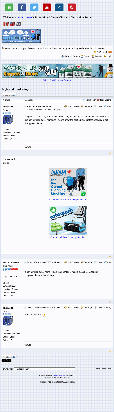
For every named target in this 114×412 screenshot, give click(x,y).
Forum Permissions (103, 369)
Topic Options (104, 100)
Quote (99, 106)
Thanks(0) (86, 106)
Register (99, 56)
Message (28, 100)
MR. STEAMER (12, 262)
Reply (108, 106)
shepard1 (9, 106)
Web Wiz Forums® (58, 375)
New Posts (102, 52)
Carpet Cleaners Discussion (33, 48)
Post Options (71, 106)
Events (85, 56)
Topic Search (89, 100)
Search (75, 56)
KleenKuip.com (25, 17)
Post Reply (9, 95)
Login (109, 56)
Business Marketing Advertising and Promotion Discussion (76, 48)
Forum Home (11, 48)
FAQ (66, 56)
